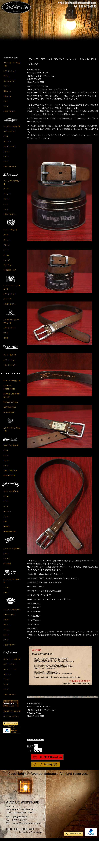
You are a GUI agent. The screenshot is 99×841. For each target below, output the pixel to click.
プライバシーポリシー (11, 718)
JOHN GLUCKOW (10, 272)
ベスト (6, 103)
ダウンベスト (8, 301)
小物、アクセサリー (10, 367)
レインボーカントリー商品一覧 (12, 289)
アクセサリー (8, 267)
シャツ (6, 158)
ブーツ (6, 556)
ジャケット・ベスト (10, 671)
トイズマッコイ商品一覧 (12, 128)
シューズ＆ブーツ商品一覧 (12, 583)
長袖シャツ (7, 93)
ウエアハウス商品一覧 (11, 493)
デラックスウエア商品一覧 (12, 184)
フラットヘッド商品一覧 (12, 661)
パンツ (6, 108)
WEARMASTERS (10, 409)
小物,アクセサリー (10, 113)
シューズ (7, 262)
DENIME (7, 528)
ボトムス (7, 257)
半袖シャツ (7, 98)
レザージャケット (10, 73)
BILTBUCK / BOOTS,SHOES (9, 389)
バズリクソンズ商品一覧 (12, 612)
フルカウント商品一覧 (11, 447)
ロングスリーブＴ (10, 83)
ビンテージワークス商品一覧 (12, 431)
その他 (6, 340)
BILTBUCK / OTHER (11, 404)
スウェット (7, 143)
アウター (7, 78)
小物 (5, 524)
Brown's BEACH (9, 478)
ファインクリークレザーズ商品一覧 (12, 323)
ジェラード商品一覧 (10, 232)
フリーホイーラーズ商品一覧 (12, 66)
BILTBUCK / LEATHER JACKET (11, 397)
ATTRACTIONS (9, 414)
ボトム (6, 503)
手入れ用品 (7, 566)
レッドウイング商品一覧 (12, 551)
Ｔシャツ (7, 88)
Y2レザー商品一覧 (10, 357)
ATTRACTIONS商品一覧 (12, 383)
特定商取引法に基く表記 (12, 713)
